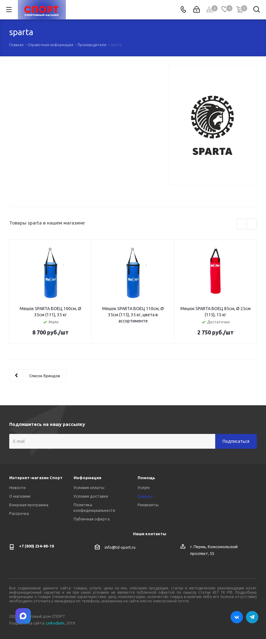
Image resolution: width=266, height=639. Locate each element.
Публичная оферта (92, 519)
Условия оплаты (89, 487)
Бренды (145, 496)
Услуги (144, 487)
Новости (17, 487)
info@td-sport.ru (120, 547)
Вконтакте (237, 617)
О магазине (19, 496)
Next (252, 224)
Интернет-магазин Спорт (35, 477)
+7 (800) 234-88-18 (36, 546)
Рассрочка (19, 513)
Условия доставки (91, 496)
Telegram (252, 617)
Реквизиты (148, 505)
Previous (242, 224)
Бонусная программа (28, 505)
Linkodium (55, 623)
